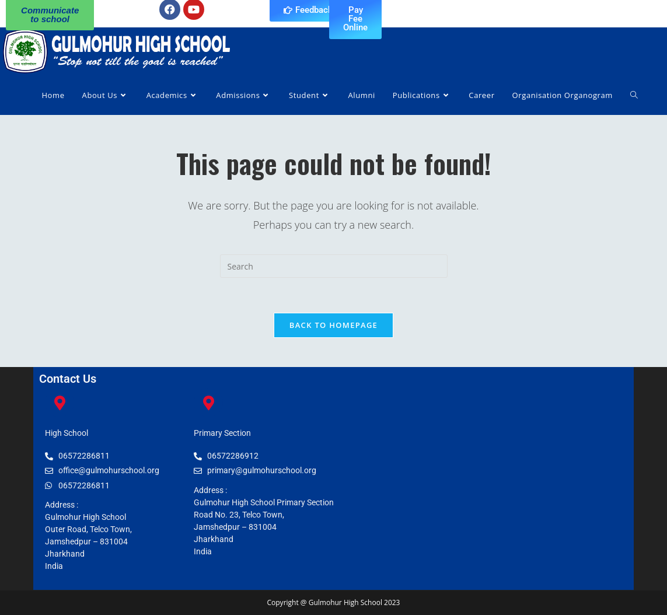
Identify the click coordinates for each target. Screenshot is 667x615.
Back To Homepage (333, 325)
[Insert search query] (334, 266)
